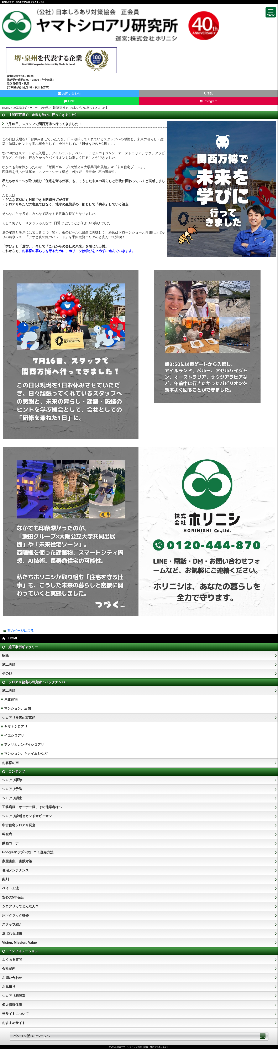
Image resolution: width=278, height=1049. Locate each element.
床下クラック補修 (15, 915)
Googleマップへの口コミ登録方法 (27, 852)
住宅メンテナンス (15, 870)
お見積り (8, 986)
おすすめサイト (13, 1023)
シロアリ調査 (12, 798)
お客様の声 (10, 763)
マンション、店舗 (17, 708)
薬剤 (5, 879)
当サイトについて (15, 1013)
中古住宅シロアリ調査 (18, 825)
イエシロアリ (14, 735)
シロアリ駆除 (12, 780)
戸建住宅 (10, 699)
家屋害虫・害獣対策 (17, 861)
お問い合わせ (12, 977)
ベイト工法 (10, 888)
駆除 (5, 655)
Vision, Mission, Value (19, 942)
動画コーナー (12, 843)
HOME (6, 107)
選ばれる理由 (12, 933)
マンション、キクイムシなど (25, 753)
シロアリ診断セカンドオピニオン (27, 816)
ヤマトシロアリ (15, 726)
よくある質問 (12, 959)
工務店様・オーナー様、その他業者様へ (32, 807)
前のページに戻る (20, 630)
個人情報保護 (12, 1005)
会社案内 (8, 968)
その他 (7, 673)
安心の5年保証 (13, 897)
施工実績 (8, 664)
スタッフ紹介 (12, 924)
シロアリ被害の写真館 (18, 718)
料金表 (7, 834)
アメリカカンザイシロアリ (24, 744)
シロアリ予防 (12, 789)
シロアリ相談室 (13, 996)
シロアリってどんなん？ (20, 906)
